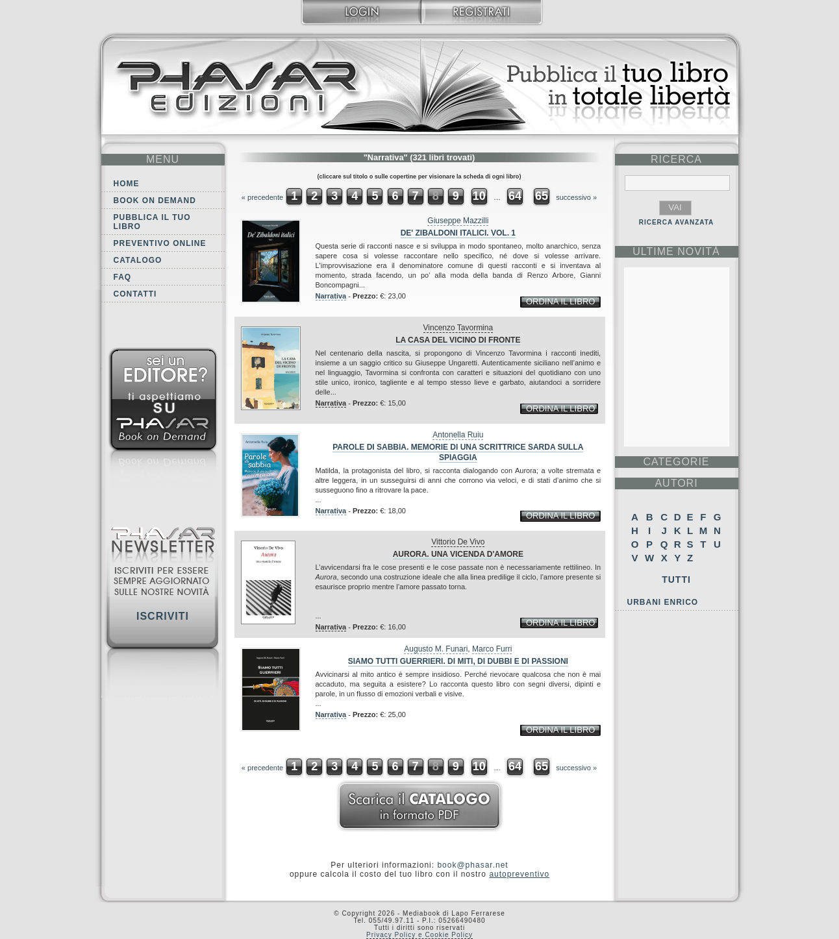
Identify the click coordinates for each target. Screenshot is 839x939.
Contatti (135, 294)
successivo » (576, 197)
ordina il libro (560, 301)
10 (479, 195)
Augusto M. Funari (436, 648)
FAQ (123, 277)
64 (514, 195)
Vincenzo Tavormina (458, 327)
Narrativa (331, 296)
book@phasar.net (472, 865)
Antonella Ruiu (457, 434)
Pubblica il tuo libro (152, 222)
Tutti (676, 579)
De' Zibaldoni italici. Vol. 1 (458, 233)
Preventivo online (160, 243)
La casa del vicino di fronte (457, 340)
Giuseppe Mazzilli (457, 220)
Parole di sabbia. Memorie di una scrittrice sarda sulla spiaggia (457, 452)
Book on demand (155, 200)
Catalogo (138, 260)
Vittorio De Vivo (457, 541)
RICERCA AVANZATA (676, 222)
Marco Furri (492, 648)
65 (541, 195)
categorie (676, 461)
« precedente (262, 197)
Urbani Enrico (663, 602)
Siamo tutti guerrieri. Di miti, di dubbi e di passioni (458, 661)
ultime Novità (676, 251)
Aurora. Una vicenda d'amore (458, 554)
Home (127, 183)
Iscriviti (162, 616)
